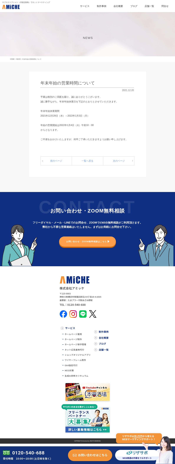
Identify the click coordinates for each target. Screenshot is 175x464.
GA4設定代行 (71, 367)
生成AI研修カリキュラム (76, 378)
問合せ (165, 6)
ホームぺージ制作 (73, 341)
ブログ (133, 6)
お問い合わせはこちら (92, 455)
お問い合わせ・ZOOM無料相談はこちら (86, 244)
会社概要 (118, 6)
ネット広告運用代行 (74, 352)
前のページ (56, 163)
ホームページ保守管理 (75, 347)
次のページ (119, 163)
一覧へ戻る (87, 163)
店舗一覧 (149, 6)
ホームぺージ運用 (73, 336)
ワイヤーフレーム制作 (75, 362)
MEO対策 (69, 373)
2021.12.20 (128, 91)
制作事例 (101, 6)
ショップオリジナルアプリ (78, 357)
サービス (84, 6)
